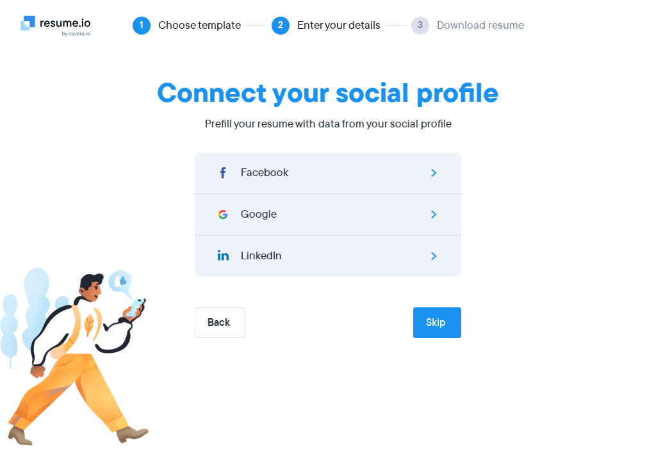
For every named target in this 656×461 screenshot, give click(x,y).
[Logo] (60, 25)
